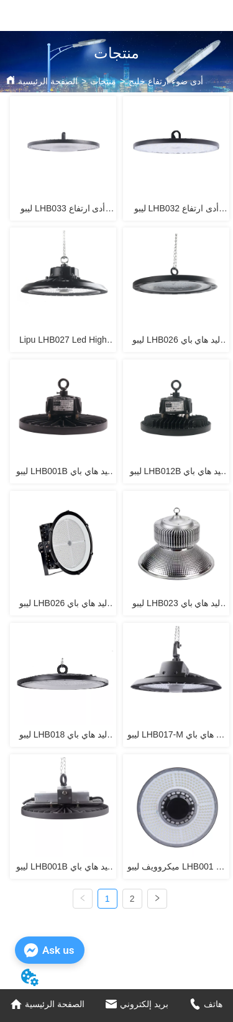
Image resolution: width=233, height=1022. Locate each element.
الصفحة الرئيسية (48, 81)
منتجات (103, 81)
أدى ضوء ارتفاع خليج (166, 81)
